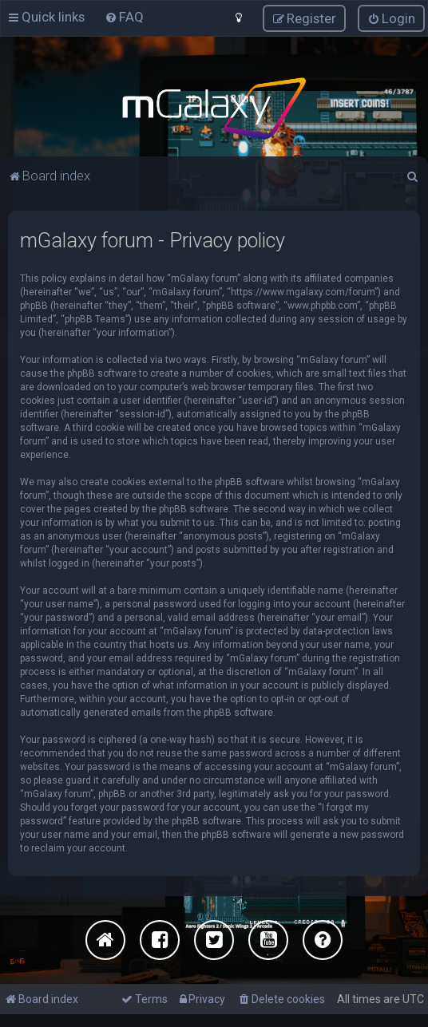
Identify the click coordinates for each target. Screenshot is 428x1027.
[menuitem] (124, 17)
